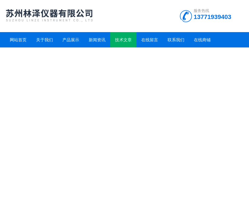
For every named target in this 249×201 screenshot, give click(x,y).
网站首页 (18, 39)
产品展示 (70, 39)
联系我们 (176, 39)
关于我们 (44, 39)
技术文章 (123, 39)
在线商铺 (202, 39)
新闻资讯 (97, 39)
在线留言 (149, 39)
